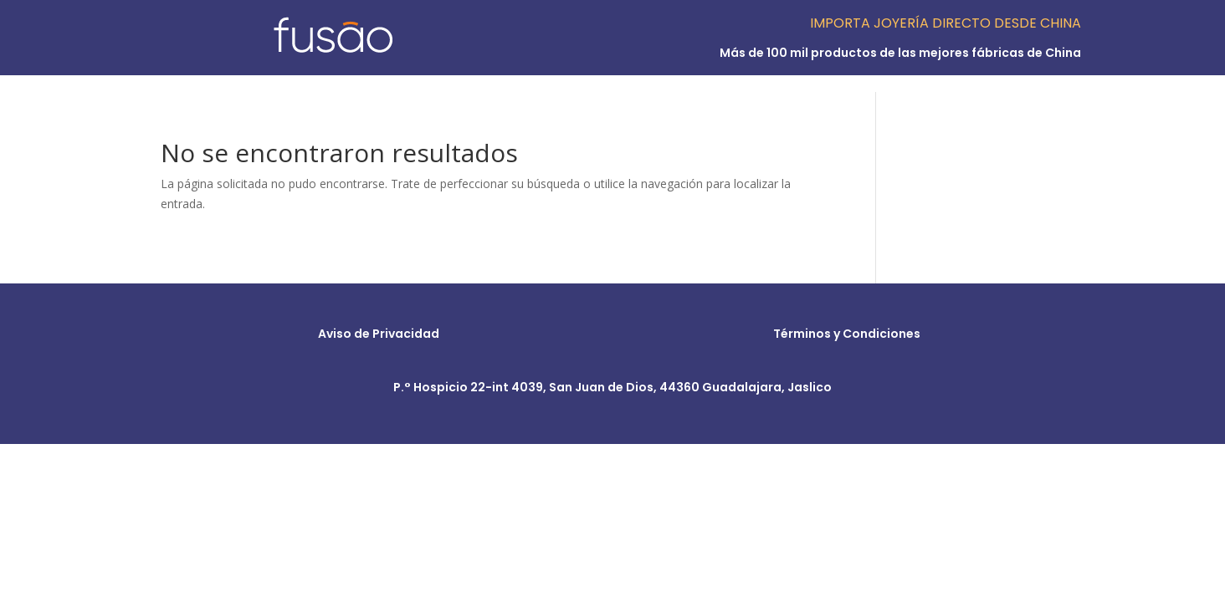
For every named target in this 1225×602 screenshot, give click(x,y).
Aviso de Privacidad (378, 333)
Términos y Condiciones (846, 333)
